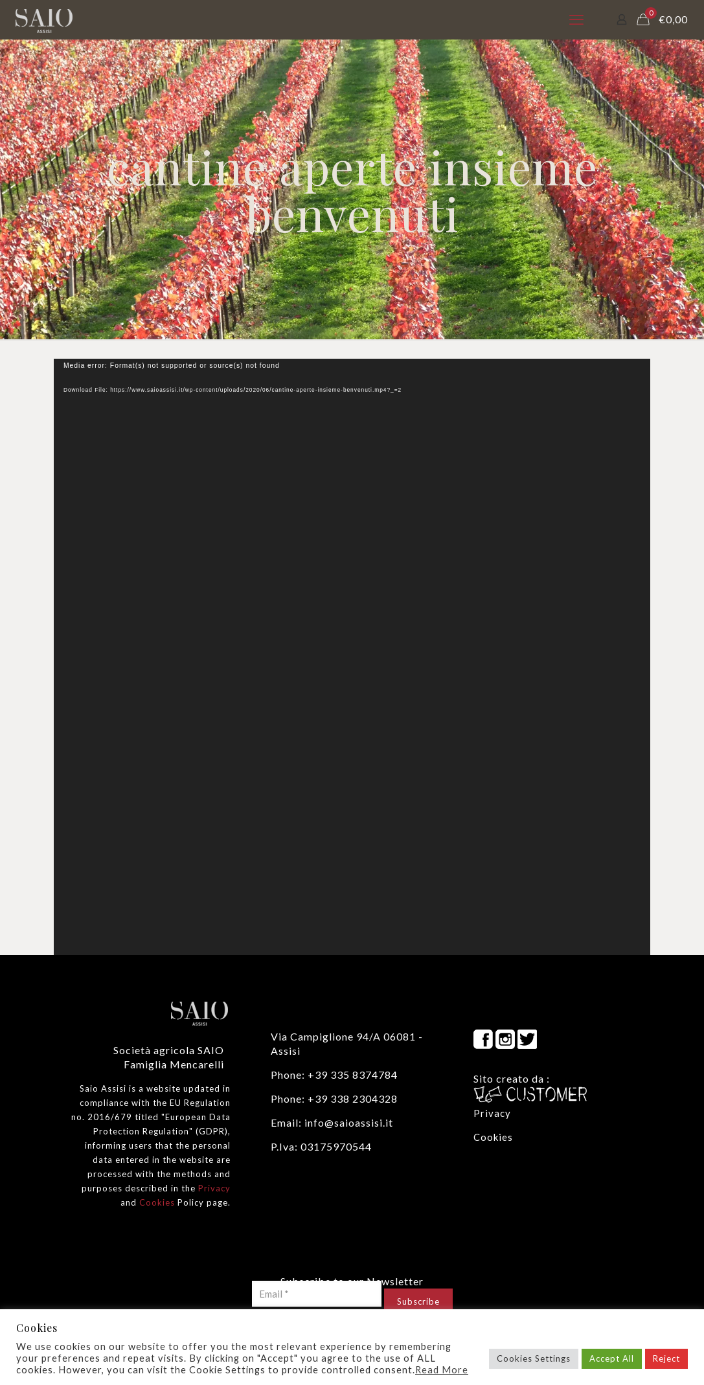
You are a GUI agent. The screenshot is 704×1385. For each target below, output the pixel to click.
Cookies (157, 1202)
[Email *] (316, 1294)
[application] (352, 657)
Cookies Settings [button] (534, 1358)
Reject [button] (666, 1358)
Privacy (214, 1188)
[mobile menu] (576, 19)
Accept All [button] (611, 1358)
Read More (441, 1369)
